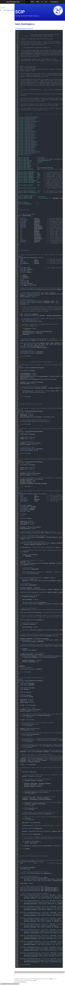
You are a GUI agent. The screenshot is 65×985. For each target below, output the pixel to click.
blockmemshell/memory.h (31, 117)
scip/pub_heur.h (29, 124)
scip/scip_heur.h (30, 138)
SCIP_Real (23, 221)
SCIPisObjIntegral (28, 320)
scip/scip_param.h (30, 146)
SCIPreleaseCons (32, 347)
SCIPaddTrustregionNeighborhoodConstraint (39, 289)
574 (16, 861)
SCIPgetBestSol (31, 295)
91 (16, 162)
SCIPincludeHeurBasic (33, 877)
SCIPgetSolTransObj (29, 315)
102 (16, 178)
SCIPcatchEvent (33, 603)
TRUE (31, 344)
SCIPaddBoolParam (32, 935)
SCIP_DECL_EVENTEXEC (24, 367)
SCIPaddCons (30, 346)
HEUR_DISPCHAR (42, 879)
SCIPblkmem (48, 537)
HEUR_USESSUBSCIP (47, 880)
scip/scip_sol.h (29, 149)
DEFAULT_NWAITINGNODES (50, 932)
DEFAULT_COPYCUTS (46, 944)
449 (16, 680)
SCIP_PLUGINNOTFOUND (32, 573)
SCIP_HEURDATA (24, 263)
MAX (61, 589)
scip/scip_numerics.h (31, 144)
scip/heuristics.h (30, 120)
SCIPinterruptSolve (34, 392)
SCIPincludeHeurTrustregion (35, 421)
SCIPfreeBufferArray (26, 351)
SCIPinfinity (28, 314)
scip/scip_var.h (29, 153)
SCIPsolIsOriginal (28, 734)
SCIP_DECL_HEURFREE (24, 431)
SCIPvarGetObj (40, 331)
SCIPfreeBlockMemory (26, 448)
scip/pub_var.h (29, 130)
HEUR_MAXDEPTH (28, 880)
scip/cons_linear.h (30, 118)
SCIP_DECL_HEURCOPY (24, 411)
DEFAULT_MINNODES (46, 921)
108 (16, 186)
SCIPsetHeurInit (32, 890)
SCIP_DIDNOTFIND (35, 822)
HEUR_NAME (46, 417)
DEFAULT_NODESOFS (47, 898)
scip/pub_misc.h (29, 127)
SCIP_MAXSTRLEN (31, 285)
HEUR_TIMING (36, 880)
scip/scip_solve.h (30, 150)
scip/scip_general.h (31, 137)
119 (16, 202)
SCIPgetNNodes (39, 638)
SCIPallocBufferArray (33, 301)
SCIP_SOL (22, 218)
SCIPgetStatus (27, 656)
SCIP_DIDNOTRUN (32, 554)
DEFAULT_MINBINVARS (48, 903)
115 (16, 196)
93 (16, 165)
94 (16, 166)
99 (16, 173)
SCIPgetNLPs (26, 388)
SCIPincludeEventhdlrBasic (35, 563)
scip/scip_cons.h (30, 133)
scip (35, 259)
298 (16, 462)
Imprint (34, 980)
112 (16, 192)
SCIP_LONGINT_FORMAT (53, 391)
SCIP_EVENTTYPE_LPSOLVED (48, 379)
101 (16, 176)
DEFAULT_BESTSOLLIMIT (50, 950)
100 (16, 175)
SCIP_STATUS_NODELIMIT (45, 656)
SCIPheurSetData (25, 450)
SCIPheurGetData (32, 443)
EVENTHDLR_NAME (54, 376)
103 (16, 179)
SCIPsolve (34, 619)
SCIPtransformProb (34, 602)
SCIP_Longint (24, 220)
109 (16, 188)
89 (16, 159)
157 (16, 257)
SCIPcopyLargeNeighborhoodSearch (37, 543)
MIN (31, 799)
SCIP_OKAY (27, 356)
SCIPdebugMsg (26, 391)
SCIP (27, 1)
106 (16, 183)
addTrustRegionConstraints (34, 257)
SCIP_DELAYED (30, 719)
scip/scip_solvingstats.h (32, 151)
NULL (58, 293)
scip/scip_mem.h (29, 140)
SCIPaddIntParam (32, 895)
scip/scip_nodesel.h (31, 143)
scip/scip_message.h (31, 141)
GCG (46, 1)
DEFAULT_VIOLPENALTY (49, 956)
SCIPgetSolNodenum (42, 740)
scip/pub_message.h (30, 125)
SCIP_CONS (23, 267)
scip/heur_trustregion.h (32, 121)
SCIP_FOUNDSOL (32, 650)
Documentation (55, 1)
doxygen (51, 978)
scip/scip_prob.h (30, 147)
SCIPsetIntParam (32, 612)
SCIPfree (31, 834)
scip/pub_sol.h (29, 128)
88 (16, 157)
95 (16, 167)
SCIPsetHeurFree (32, 889)
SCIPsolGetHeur (27, 745)
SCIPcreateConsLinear (33, 343)
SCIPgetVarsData (32, 293)
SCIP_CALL (23, 289)
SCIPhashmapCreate (32, 537)
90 (16, 160)
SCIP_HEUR (23, 498)
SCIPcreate (32, 828)
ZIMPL (37, 1)
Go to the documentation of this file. (24, 28)
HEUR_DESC (34, 879)
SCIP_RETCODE (22, 257)
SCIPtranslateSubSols (33, 646)
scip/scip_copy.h (30, 134)
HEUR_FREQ (59, 879)
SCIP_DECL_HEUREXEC (24, 680)
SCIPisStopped (29, 808)
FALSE (50, 344)
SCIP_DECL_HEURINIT (24, 462)
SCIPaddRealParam (32, 906)
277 (16, 431)
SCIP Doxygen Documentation (10, 10)
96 (16, 169)
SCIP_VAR (22, 262)
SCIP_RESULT (23, 501)
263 (16, 411)
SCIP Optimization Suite (13, 2)
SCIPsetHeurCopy (32, 887)
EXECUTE (39, 660)
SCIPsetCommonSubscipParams (35, 589)
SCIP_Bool (23, 240)
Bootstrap (23, 982)
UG (42, 1)
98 (16, 172)
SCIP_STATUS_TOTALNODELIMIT (48, 657)
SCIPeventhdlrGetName (35, 376)
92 (16, 163)
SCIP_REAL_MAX (59, 915)
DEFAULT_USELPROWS (47, 938)
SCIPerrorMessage (27, 572)
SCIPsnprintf (28, 340)
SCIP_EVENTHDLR (24, 506)
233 (16, 367)
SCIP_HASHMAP (24, 509)
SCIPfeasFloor (30, 321)
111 (16, 191)
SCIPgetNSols (26, 724)
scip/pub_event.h (30, 123)
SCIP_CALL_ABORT (25, 619)
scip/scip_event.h (30, 136)
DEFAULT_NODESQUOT (47, 909)
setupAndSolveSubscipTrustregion (36, 493)
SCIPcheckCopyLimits (35, 814)
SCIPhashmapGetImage (44, 580)
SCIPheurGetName (34, 417)
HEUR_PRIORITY (51, 879)
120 (16, 204)
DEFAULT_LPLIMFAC (46, 915)
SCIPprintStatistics (40, 635)
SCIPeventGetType (30, 379)
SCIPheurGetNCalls (37, 760)
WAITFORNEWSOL (39, 479)
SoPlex (32, 1)
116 (16, 198)
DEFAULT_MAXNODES (46, 927)
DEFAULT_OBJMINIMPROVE (51, 961)
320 (16, 493)
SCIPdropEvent (33, 630)
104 (16, 180)
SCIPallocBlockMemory (33, 873)
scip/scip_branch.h (30, 131)
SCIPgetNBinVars (27, 715)
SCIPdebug (23, 635)
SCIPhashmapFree (27, 569)
